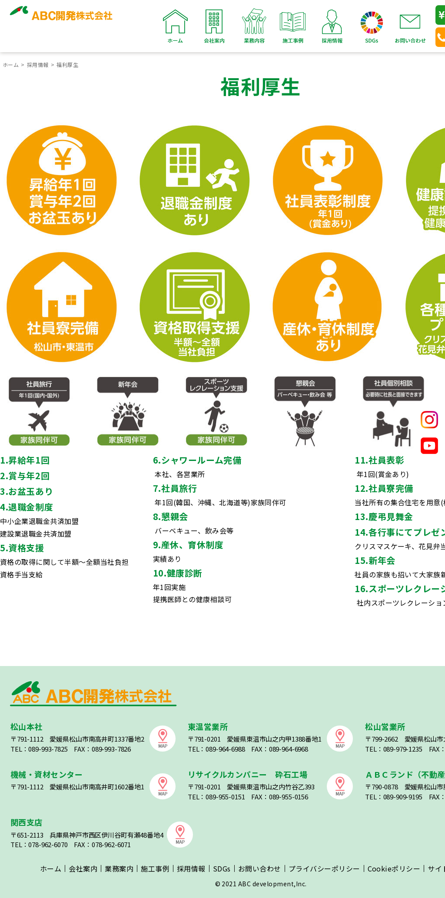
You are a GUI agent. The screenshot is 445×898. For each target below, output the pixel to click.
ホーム (175, 26)
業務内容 (253, 26)
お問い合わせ (410, 26)
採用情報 (332, 26)
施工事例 (292, 26)
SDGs (371, 26)
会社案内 (214, 26)
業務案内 (119, 868)
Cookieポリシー (394, 868)
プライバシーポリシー (324, 868)
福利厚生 (67, 64)
